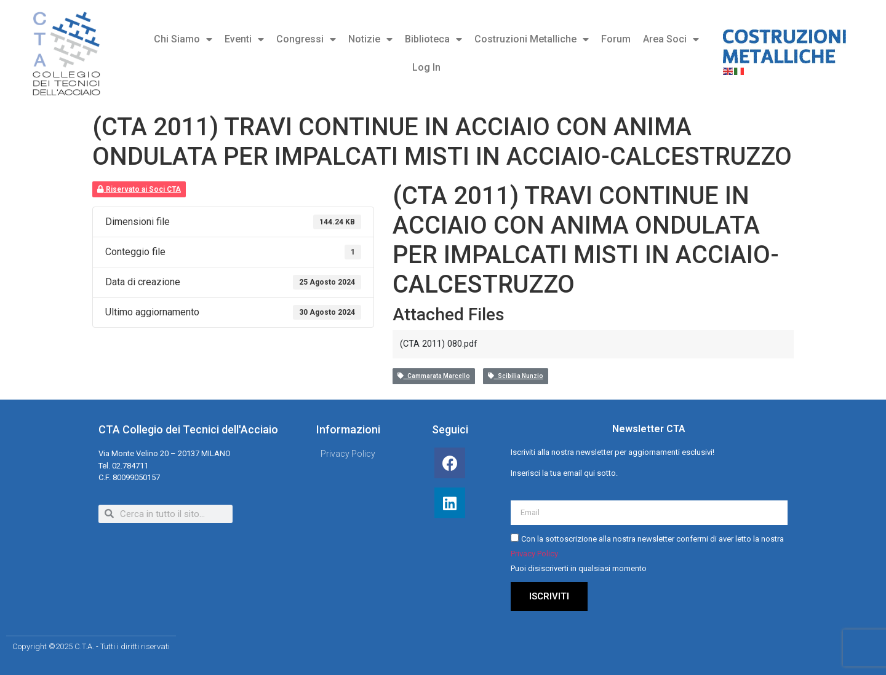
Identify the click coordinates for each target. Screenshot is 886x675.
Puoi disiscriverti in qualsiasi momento (579, 568)
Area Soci (671, 39)
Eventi (244, 39)
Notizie (370, 39)
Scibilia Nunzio (515, 376)
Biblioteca (433, 39)
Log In (426, 67)
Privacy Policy (534, 553)
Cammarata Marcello (433, 376)
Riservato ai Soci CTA (139, 189)
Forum (616, 39)
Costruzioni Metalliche (531, 39)
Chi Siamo (183, 39)
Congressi (306, 39)
